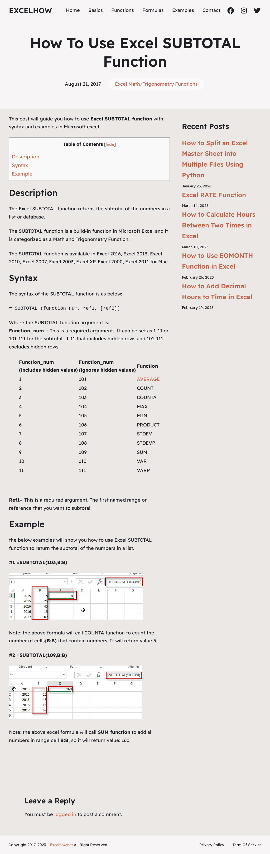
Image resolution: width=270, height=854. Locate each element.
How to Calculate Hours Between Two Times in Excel (218, 225)
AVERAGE (148, 379)
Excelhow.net (61, 844)
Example (22, 174)
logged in (65, 814)
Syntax (20, 165)
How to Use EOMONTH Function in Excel (217, 260)
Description (25, 156)
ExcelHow (30, 10)
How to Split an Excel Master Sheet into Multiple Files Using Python (215, 159)
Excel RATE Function (214, 195)
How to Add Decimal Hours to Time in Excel (217, 291)
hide (110, 144)
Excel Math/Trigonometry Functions (156, 84)
